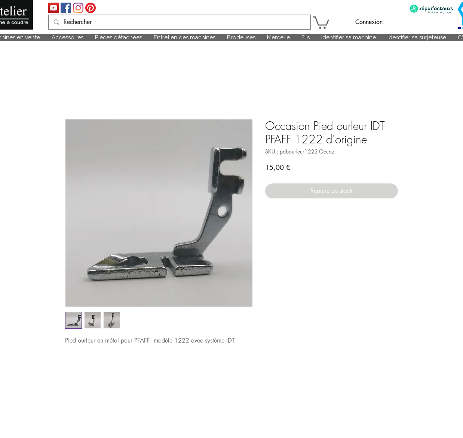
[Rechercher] (179, 22)
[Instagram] (78, 8)
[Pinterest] (90, 8)
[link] (321, 22)
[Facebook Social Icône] (66, 8)
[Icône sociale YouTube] (53, 8)
